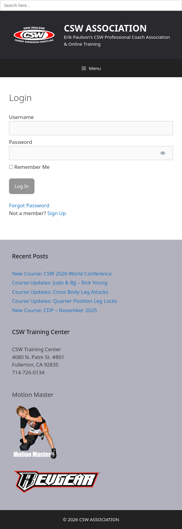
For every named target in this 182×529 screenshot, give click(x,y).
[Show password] (163, 153)
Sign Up (56, 213)
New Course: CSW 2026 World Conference (62, 273)
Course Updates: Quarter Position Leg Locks (64, 300)
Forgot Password (29, 205)
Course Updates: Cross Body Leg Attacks (60, 291)
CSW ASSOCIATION (105, 28)
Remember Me (29, 166)
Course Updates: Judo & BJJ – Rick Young (59, 282)
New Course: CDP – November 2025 (54, 310)
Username (21, 117)
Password (20, 141)
